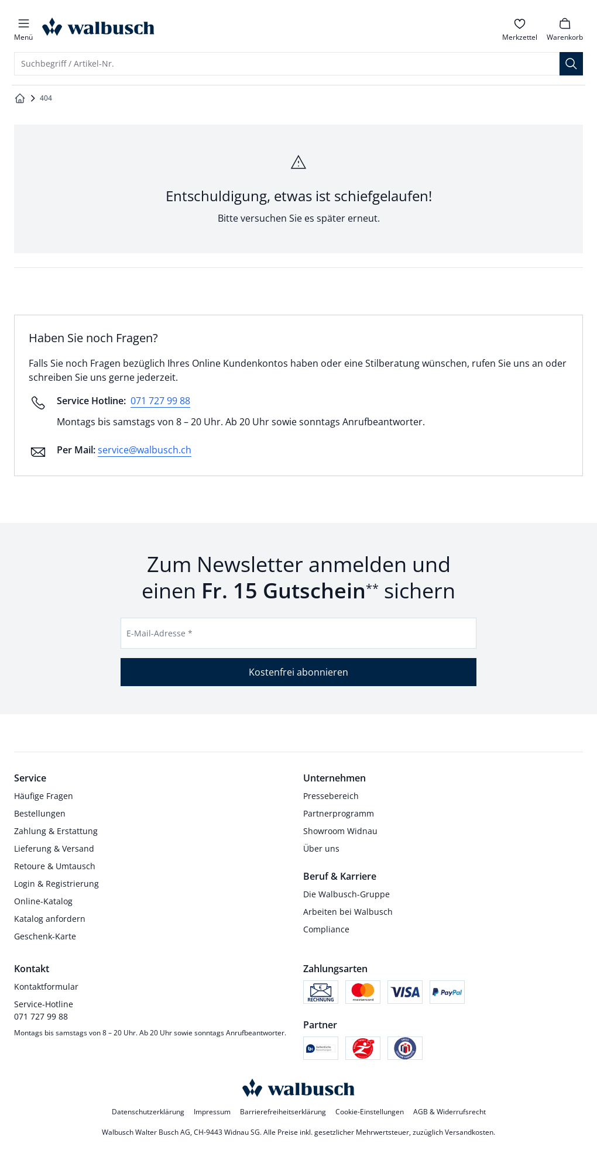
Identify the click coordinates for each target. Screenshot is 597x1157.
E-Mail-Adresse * (159, 633)
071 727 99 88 (160, 400)
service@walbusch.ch (144, 449)
